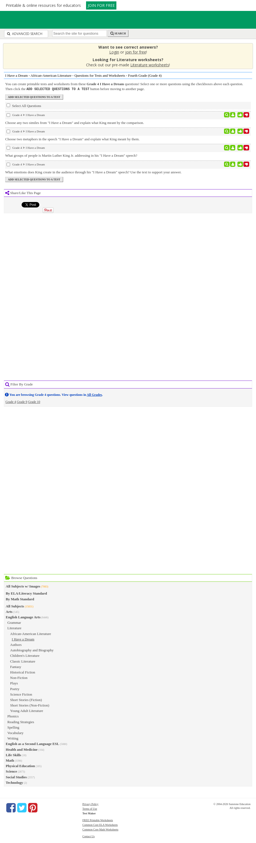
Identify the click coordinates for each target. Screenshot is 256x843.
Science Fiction (21, 694)
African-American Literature (30, 633)
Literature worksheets (149, 64)
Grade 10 (34, 401)
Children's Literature (24, 655)
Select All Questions (24, 105)
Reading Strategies (20, 722)
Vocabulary (15, 733)
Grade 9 (22, 401)
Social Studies (16, 777)
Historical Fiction (22, 672)
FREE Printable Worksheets (98, 819)
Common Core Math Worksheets (101, 829)
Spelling (13, 727)
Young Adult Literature (26, 710)
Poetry (14, 689)
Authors (16, 644)
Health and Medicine (21, 749)
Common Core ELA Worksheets (100, 824)
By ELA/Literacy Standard (26, 593)
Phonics (13, 716)
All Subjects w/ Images (23, 586)
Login (114, 52)
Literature (14, 628)
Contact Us (89, 836)
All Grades (94, 394)
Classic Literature (22, 661)
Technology (14, 782)
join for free (135, 52)
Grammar (14, 622)
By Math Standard (20, 599)
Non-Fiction (19, 677)
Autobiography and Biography (32, 650)
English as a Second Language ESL (32, 743)
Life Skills (13, 755)
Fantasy (15, 666)
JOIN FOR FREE (101, 5)
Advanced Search (24, 33)
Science (11, 771)
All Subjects (15, 606)
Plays (14, 683)
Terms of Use (90, 808)
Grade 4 (10, 401)
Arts (9, 611)
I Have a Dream (23, 639)
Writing (12, 738)
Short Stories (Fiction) (26, 699)
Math (10, 760)
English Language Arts (23, 617)
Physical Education (20, 766)
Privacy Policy (91, 803)
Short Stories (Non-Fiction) (29, 705)
